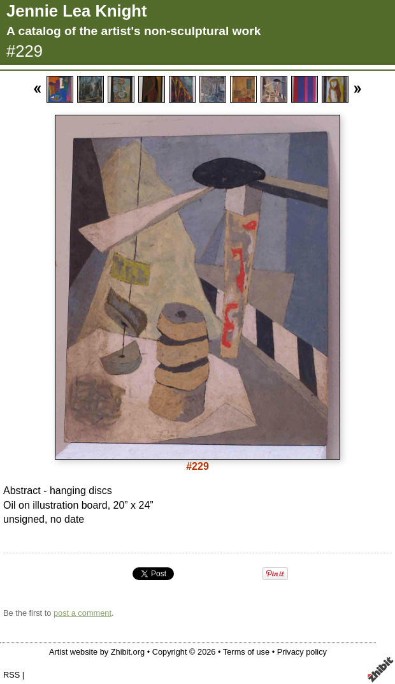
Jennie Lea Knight (76, 11)
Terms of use (246, 652)
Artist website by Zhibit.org (97, 652)
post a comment (82, 613)
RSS (11, 675)
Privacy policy (302, 652)
